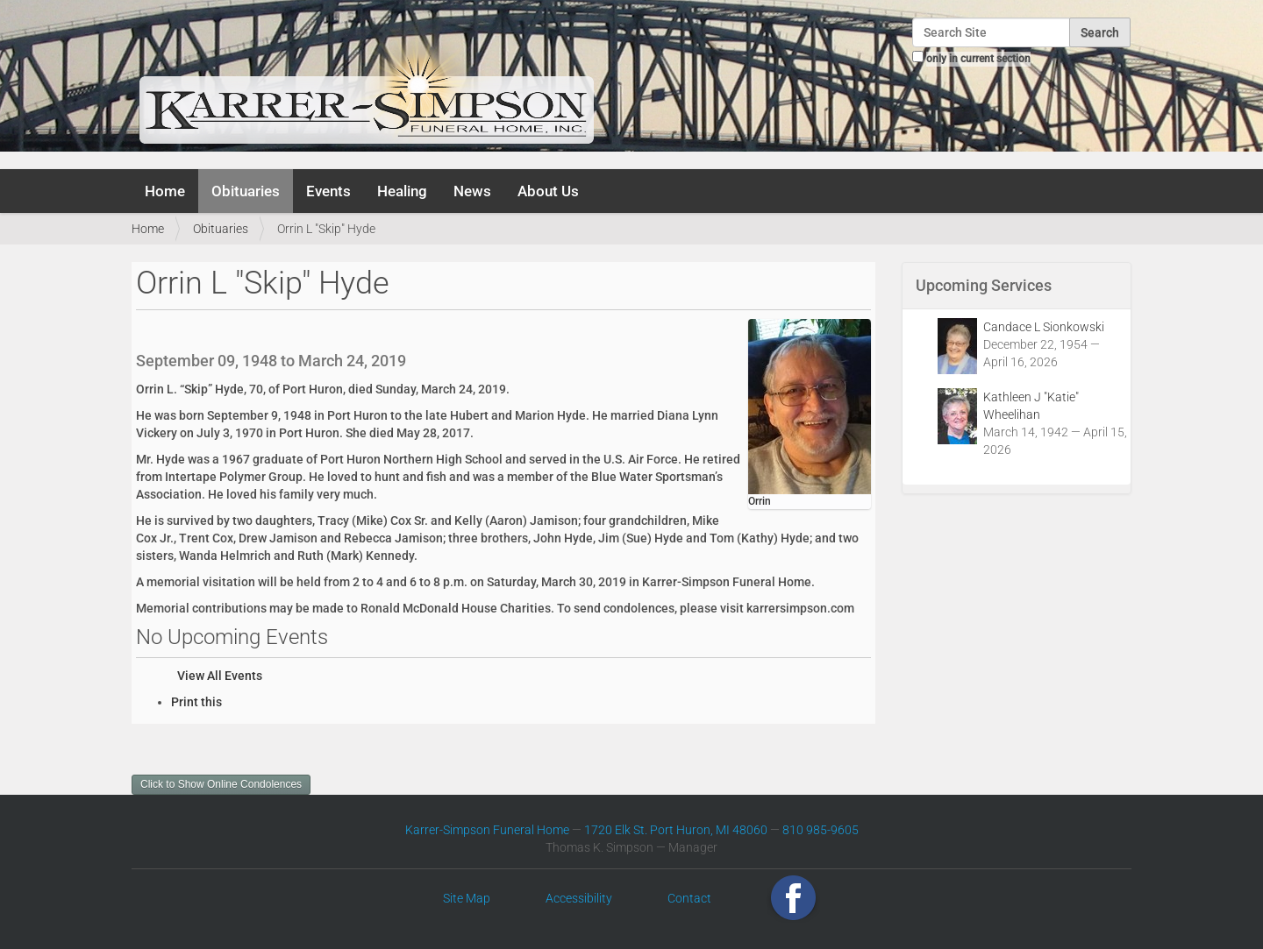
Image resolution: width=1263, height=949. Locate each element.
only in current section (978, 59)
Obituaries (245, 191)
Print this (196, 702)
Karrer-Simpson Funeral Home (487, 830)
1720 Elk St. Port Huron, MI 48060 (675, 830)
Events (328, 191)
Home (165, 191)
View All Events (219, 676)
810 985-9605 (820, 830)
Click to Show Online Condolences (221, 784)
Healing (402, 191)
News (472, 191)
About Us (548, 191)
